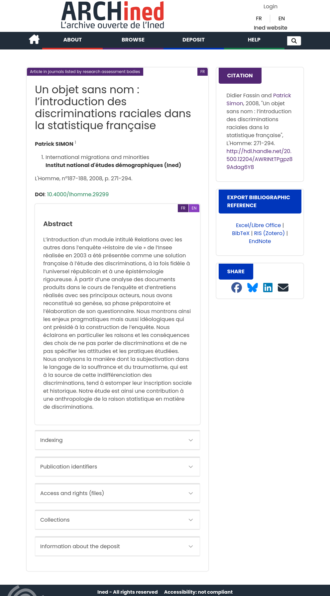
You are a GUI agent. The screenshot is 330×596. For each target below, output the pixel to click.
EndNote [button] (260, 241)
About (72, 39)
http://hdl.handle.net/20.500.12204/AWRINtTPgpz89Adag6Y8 (260, 159)
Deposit (193, 39)
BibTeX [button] (241, 233)
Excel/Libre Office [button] (258, 225)
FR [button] (259, 18)
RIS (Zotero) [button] (269, 233)
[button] (294, 40)
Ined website (270, 28)
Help (254, 39)
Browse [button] (133, 39)
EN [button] (281, 18)
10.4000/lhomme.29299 (78, 194)
